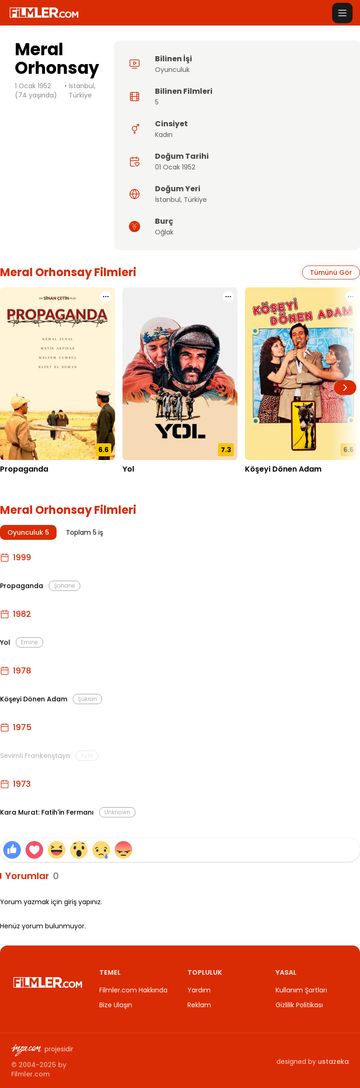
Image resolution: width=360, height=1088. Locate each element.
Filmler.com (30, 1074)
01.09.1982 (138, 483)
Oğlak (164, 232)
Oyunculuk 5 (28, 532)
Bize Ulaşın (115, 1005)
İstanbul (167, 199)
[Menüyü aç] (342, 13)
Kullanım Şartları (301, 990)
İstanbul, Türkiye (82, 90)
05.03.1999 (17, 483)
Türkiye (195, 199)
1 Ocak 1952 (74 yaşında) (36, 90)
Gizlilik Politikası (299, 1005)
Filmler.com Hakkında (133, 990)
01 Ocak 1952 (175, 167)
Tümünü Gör (331, 272)
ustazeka (333, 1061)
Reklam (199, 1005)
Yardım (199, 990)
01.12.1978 (260, 483)
